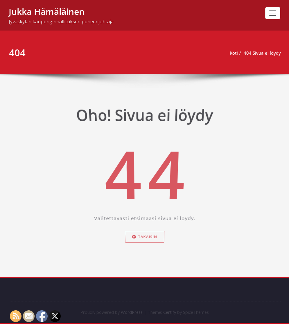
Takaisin (144, 243)
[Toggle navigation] (272, 13)
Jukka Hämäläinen (47, 11)
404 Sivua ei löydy (263, 53)
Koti (235, 53)
